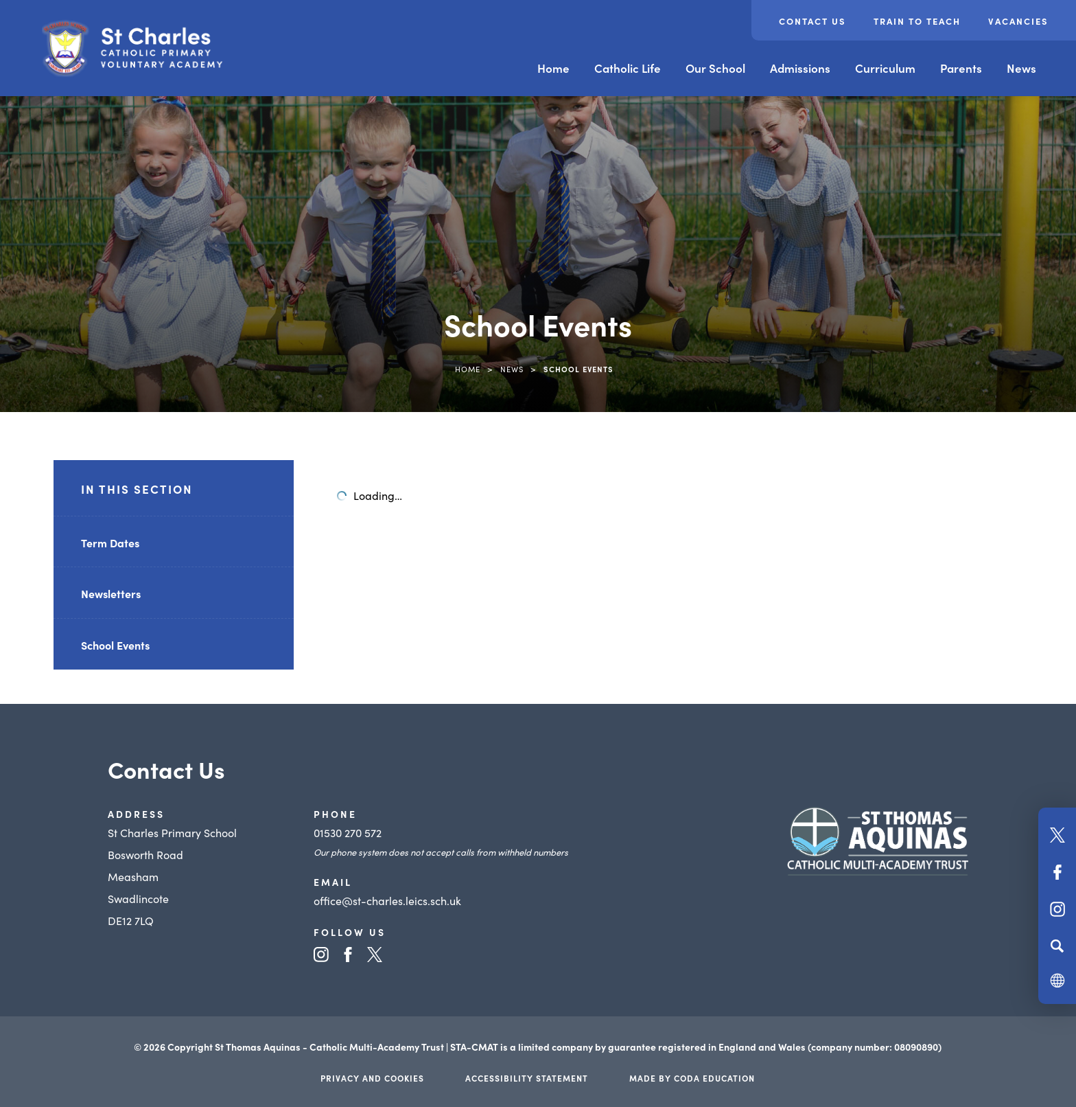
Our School (715, 68)
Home (553, 68)
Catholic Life (627, 68)
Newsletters (111, 593)
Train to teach (917, 20)
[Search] (1057, 945)
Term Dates (110, 542)
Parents (961, 68)
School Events (115, 644)
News (1021, 68)
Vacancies (1018, 20)
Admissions (800, 68)
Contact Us (812, 20)
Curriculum (885, 68)
